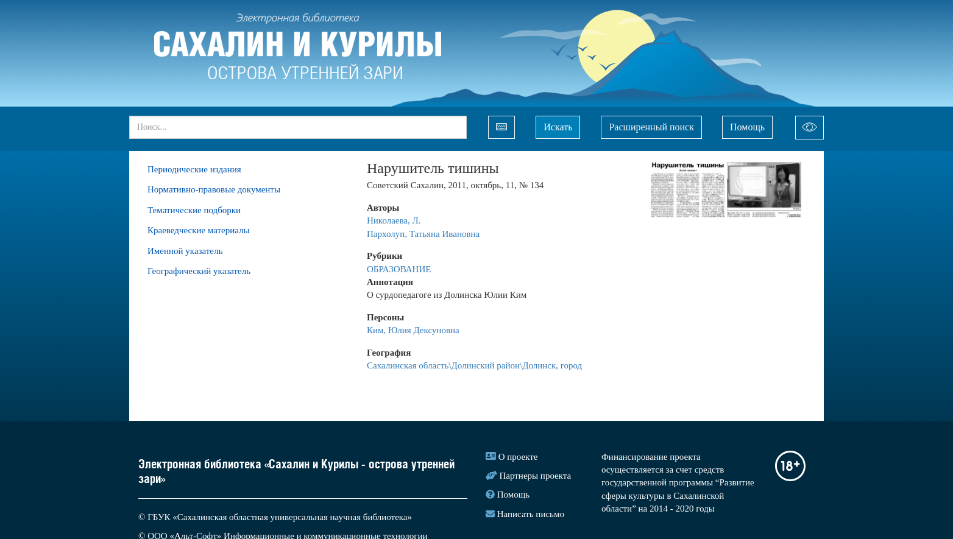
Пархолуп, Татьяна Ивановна (423, 234)
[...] (298, 127)
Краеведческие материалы (198, 230)
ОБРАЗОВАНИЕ (399, 269)
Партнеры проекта (536, 476)
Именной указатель (184, 251)
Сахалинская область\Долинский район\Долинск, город (474, 365)
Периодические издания (194, 169)
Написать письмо (530, 514)
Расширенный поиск (651, 127)
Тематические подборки (194, 210)
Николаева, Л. (395, 220)
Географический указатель (198, 271)
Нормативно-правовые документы (213, 189)
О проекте (518, 457)
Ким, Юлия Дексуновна (413, 330)
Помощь (747, 127)
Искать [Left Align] (558, 127)
